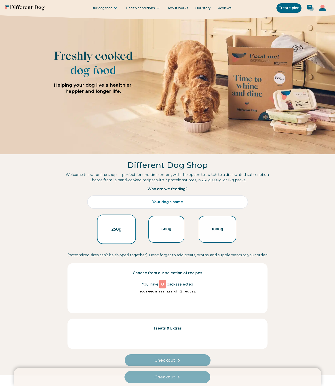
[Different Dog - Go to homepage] (25, 8)
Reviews (225, 8)
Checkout (167, 360)
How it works (177, 8)
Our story (203, 8)
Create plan (288, 8)
